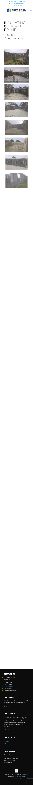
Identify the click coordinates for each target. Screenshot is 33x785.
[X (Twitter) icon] (16, 5)
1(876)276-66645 (8, 686)
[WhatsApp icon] (12, 5)
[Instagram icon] (21, 5)
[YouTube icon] (18, 5)
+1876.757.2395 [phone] (22, 1)
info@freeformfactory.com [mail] (17, 3)
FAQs (6, 743)
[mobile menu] (30, 10)
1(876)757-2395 (8, 684)
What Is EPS (8, 741)
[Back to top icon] (16, 770)
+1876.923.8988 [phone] (12, 1)
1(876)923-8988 (8, 683)
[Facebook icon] (14, 5)
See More (7, 706)
